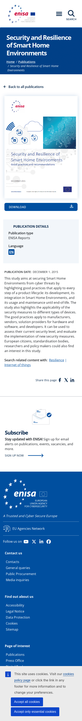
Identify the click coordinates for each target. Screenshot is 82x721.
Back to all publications (26, 87)
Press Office (15, 660)
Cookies (12, 623)
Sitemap (12, 629)
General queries (18, 568)
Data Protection (18, 617)
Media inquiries (17, 580)
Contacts (12, 562)
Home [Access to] (10, 62)
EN (11, 252)
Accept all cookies (27, 701)
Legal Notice (15, 611)
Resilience (56, 360)
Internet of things (17, 365)
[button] (59, 14)
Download (17, 207)
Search (71, 19)
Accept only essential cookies (35, 711)
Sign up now (14, 455)
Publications (15, 654)
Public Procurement (21, 574)
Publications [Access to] (26, 62)
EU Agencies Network (28, 528)
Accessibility (15, 605)
